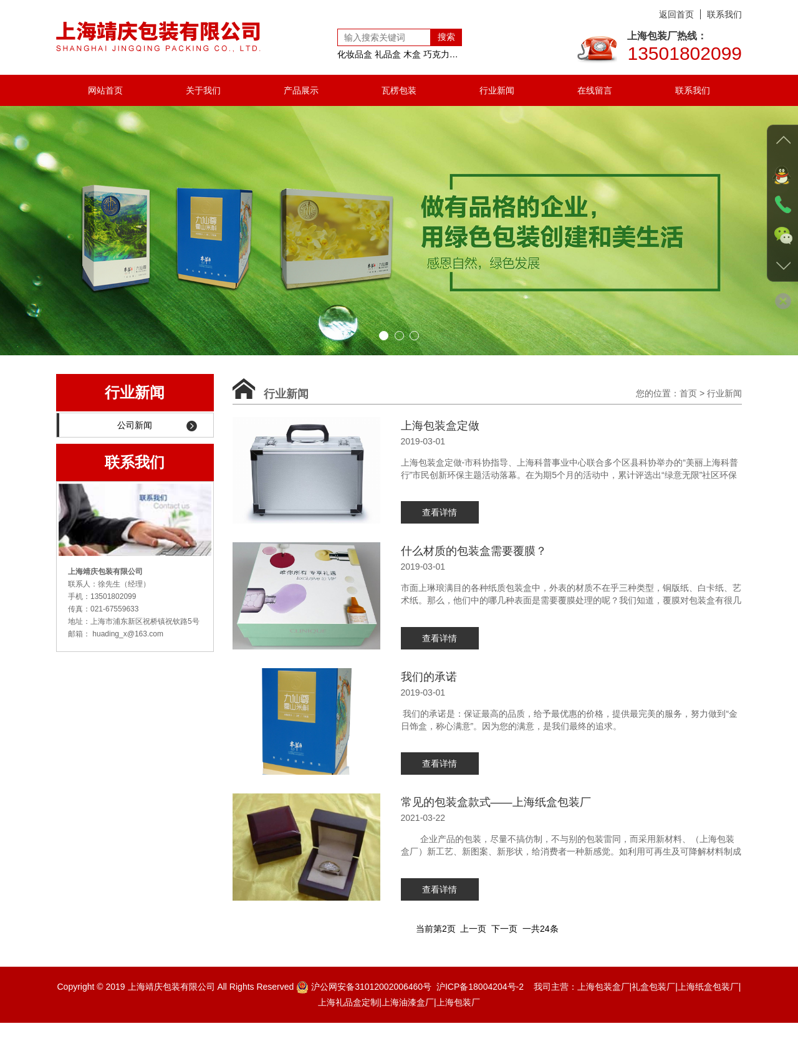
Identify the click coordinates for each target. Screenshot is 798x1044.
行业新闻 (496, 90)
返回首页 (676, 14)
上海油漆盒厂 (408, 1023)
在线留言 (594, 90)
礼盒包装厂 (653, 1008)
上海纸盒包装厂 (708, 1008)
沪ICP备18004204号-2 (480, 1008)
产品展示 (301, 90)
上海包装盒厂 (603, 1008)
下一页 (504, 950)
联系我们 (724, 14)
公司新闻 (157, 425)
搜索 (446, 37)
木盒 (412, 54)
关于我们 (203, 90)
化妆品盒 (354, 54)
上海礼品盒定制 (348, 1023)
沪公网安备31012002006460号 (371, 1008)
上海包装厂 (458, 1023)
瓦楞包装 (399, 90)
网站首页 (105, 90)
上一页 (473, 950)
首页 (688, 393)
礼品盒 (388, 54)
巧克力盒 (440, 54)
